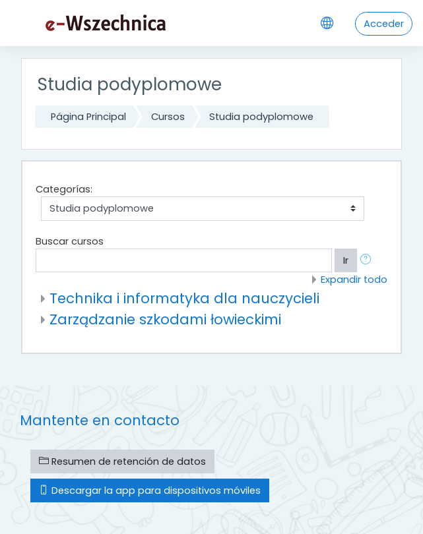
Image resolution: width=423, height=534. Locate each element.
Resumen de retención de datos (122, 461)
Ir (345, 260)
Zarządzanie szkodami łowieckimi (165, 319)
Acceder (384, 23)
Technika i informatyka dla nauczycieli (184, 298)
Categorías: (64, 189)
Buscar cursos (70, 241)
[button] (368, 260)
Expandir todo (354, 279)
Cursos (168, 116)
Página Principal (88, 116)
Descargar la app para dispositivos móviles (150, 490)
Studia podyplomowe (261, 116)
